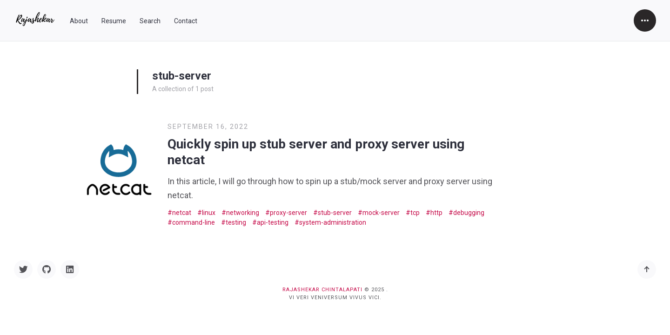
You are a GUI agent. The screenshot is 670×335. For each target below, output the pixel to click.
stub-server (335, 212)
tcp (415, 212)
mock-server (381, 212)
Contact (185, 21)
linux (208, 212)
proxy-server (288, 212)
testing (236, 222)
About (79, 21)
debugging (468, 212)
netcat (181, 212)
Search (150, 21)
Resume (113, 21)
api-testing (272, 222)
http (436, 212)
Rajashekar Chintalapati (322, 290)
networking (242, 212)
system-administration (332, 222)
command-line (193, 222)
